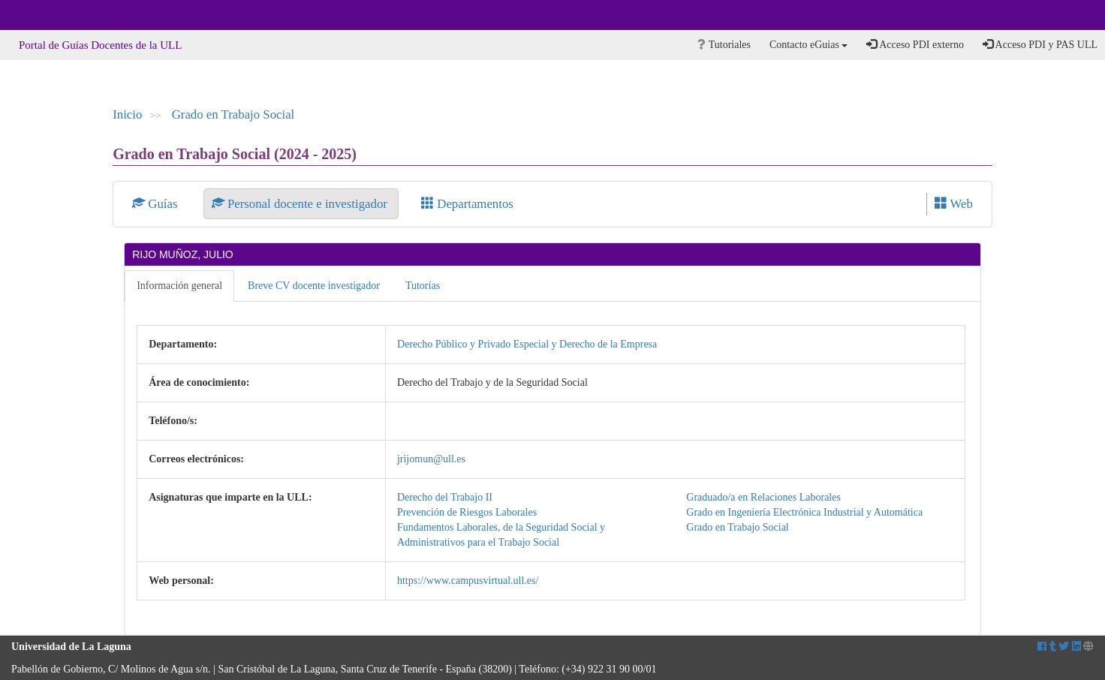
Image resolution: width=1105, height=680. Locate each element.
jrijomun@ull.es (431, 459)
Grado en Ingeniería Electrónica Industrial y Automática (804, 512)
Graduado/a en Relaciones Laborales (763, 497)
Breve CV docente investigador (314, 285)
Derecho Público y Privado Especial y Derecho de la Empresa (527, 344)
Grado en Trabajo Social (233, 114)
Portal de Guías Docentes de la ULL (100, 45)
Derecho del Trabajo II (444, 497)
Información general (179, 285)
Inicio (127, 114)
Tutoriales (724, 44)
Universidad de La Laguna (52, 15)
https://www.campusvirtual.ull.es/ (467, 580)
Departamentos (467, 204)
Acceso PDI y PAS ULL (1040, 44)
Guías (156, 204)
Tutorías (422, 285)
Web (954, 204)
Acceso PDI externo (914, 44)
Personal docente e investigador (301, 204)
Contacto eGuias (808, 44)
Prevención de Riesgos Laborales (467, 512)
